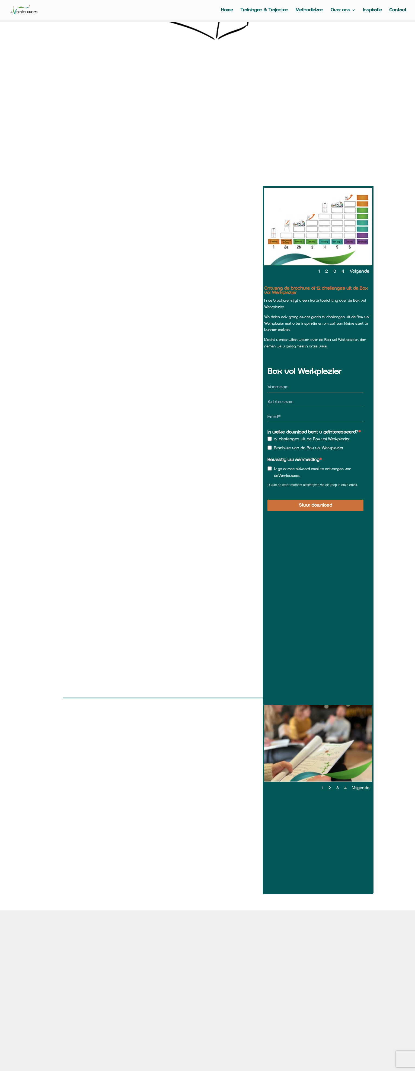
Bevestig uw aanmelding (293, 459)
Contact (397, 10)
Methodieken (309, 10)
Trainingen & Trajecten (264, 10)
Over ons (340, 10)
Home (227, 10)
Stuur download (315, 505)
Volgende (359, 271)
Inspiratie (372, 10)
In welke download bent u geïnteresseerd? (312, 432)
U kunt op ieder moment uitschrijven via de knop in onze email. (312, 485)
